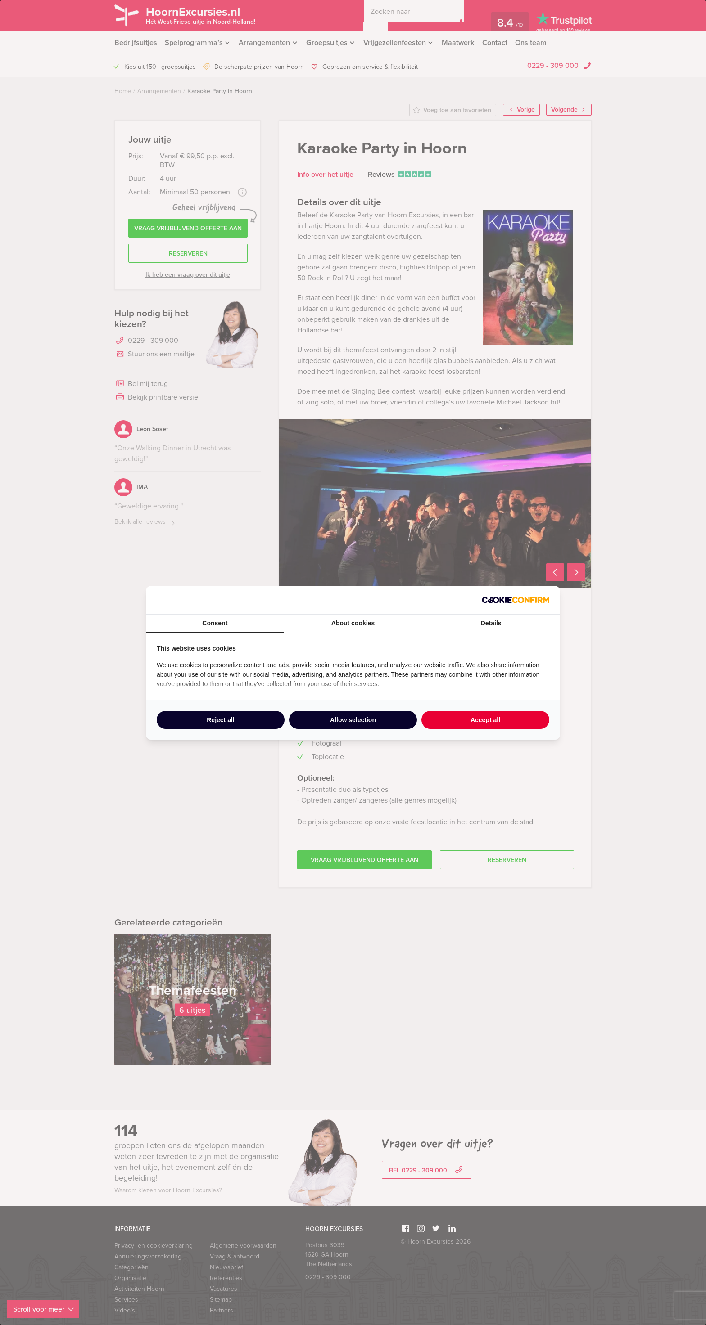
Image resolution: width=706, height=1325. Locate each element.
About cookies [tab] (353, 623)
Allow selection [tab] (353, 719)
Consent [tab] (214, 623)
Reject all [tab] (220, 719)
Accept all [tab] (485, 719)
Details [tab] (491, 623)
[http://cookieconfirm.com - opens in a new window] (515, 600)
